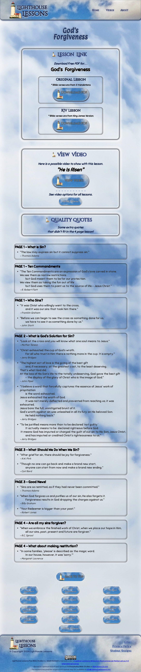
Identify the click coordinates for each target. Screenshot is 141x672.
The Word (112, 590)
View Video (74, 180)
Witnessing (112, 619)
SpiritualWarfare (70, 619)
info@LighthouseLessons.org (98, 669)
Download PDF (74, 92)
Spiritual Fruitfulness (70, 609)
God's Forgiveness (70, 590)
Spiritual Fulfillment (29, 619)
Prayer (29, 599)
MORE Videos (70, 201)
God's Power (70, 599)
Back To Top (74, 577)
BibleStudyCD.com (100, 667)
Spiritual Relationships (29, 609)
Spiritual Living (112, 609)
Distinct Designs (120, 650)
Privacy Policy (121, 646)
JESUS (112, 599)
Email (127, 642)
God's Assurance (29, 590)
